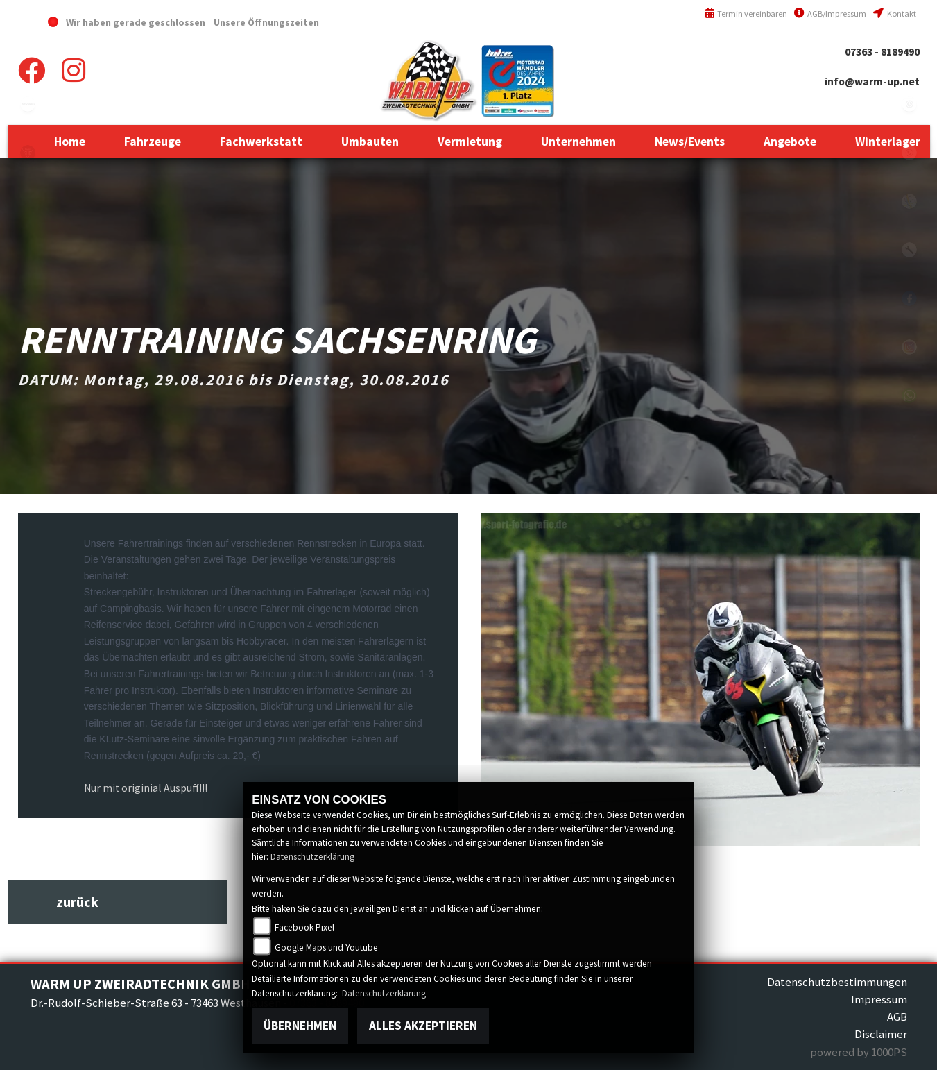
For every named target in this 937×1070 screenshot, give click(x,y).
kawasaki (28, 104)
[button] (153, 141)
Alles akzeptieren (423, 1025)
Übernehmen (300, 1025)
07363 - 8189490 (882, 51)
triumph (28, 152)
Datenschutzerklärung (312, 857)
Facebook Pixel (304, 927)
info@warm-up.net (872, 81)
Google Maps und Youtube (326, 947)
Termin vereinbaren (746, 13)
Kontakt (894, 13)
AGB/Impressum (830, 13)
